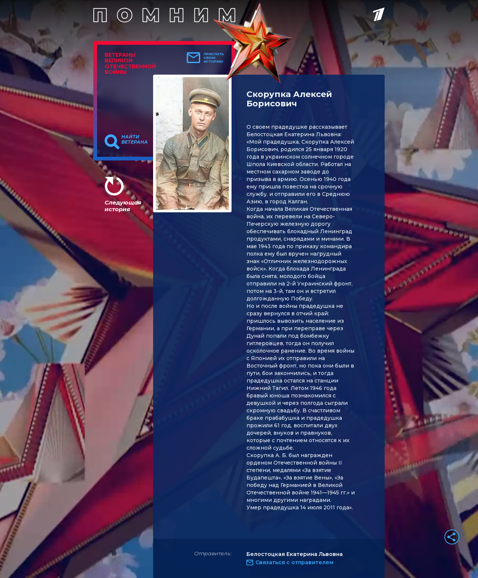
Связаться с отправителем (294, 562)
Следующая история (123, 206)
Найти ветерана (134, 139)
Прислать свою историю (214, 57)
